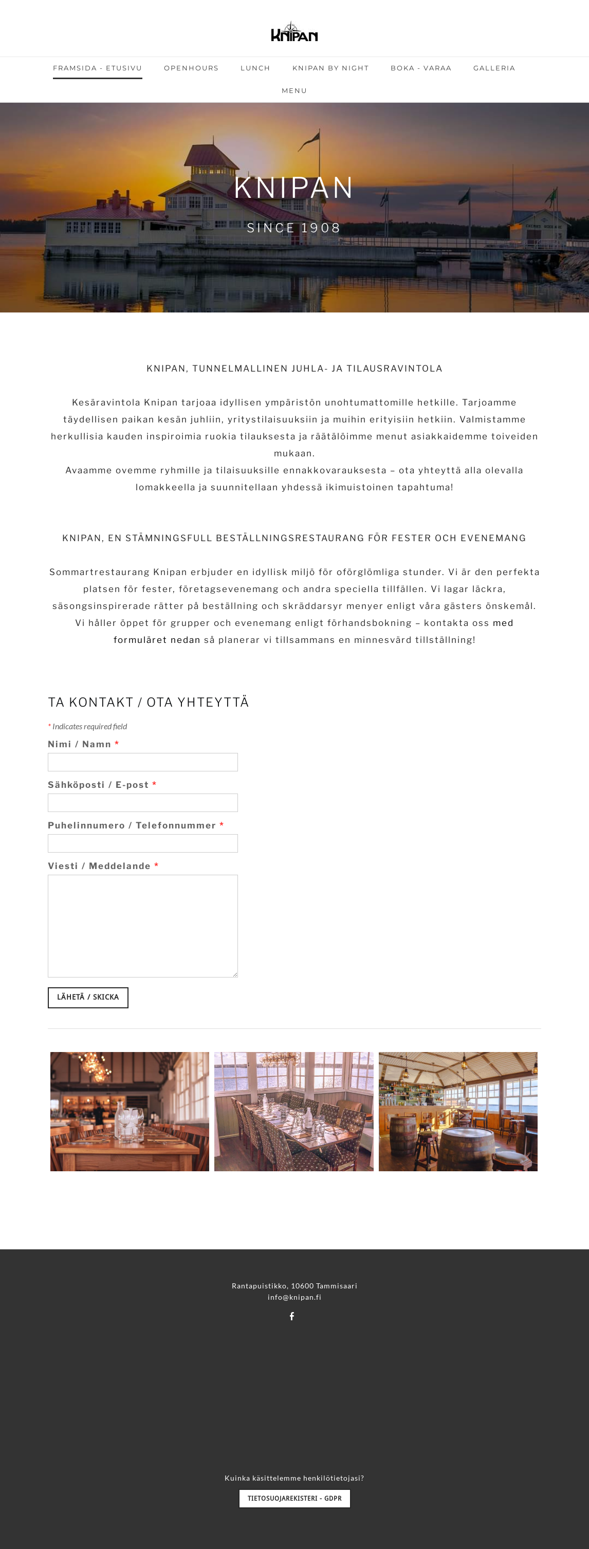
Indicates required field (87, 726)
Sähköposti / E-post (102, 785)
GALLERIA (494, 68)
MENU (294, 90)
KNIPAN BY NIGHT (330, 68)
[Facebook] (292, 1316)
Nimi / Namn (84, 744)
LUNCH (256, 68)
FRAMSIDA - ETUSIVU (97, 68)
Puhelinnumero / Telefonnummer (136, 825)
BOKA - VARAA (421, 68)
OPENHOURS (191, 68)
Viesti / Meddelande (103, 866)
